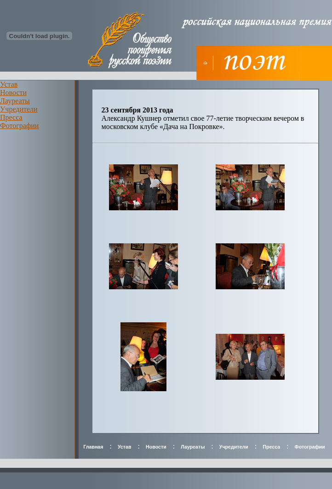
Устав (8, 84)
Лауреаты (15, 101)
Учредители (19, 109)
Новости (13, 92)
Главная (93, 447)
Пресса (11, 117)
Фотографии (19, 125)
